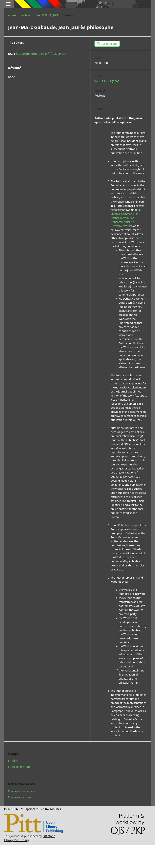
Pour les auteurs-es (19, 797)
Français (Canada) (20, 767)
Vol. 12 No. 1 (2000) (48, 15)
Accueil (12, 15)
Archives (26, 15)
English (13, 761)
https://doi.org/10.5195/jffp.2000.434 (41, 54)
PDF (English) (108, 43)
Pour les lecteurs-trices (21, 791)
